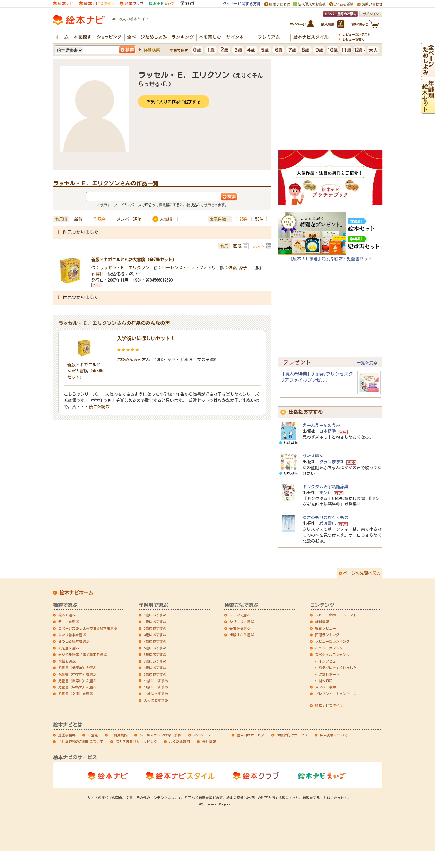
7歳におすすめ (155, 661)
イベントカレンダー (330, 648)
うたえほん (313, 456)
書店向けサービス (250, 735)
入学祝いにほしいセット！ (146, 338)
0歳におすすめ (155, 615)
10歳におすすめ (156, 681)
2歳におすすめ (155, 628)
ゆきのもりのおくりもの (325, 517)
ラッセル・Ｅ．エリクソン (124, 267)
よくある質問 (179, 741)
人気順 (166, 219)
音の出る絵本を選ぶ (73, 641)
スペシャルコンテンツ (332, 654)
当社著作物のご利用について (80, 741)
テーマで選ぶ (239, 615)
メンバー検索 (325, 687)
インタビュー (329, 661)
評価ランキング (327, 635)
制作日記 (325, 681)
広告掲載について (334, 735)
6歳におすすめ (155, 654)
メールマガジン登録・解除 (160, 735)
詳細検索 (151, 49)
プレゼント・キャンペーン (336, 693)
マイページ (202, 735)
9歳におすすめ (155, 674)
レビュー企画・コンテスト (336, 615)
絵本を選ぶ (67, 615)
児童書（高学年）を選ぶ (77, 681)
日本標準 (327, 431)
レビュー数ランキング (332, 641)
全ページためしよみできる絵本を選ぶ (87, 628)
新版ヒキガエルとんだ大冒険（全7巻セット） (133, 259)
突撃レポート (329, 674)
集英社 (325, 492)
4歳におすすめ (155, 641)
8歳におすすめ (155, 667)
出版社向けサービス (292, 735)
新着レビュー (325, 628)
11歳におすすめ (156, 687)
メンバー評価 (128, 219)
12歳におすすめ (156, 693)
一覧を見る (367, 362)
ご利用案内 (119, 735)
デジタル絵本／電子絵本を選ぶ (82, 654)
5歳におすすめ (155, 648)
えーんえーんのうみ (321, 425)
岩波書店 (327, 523)
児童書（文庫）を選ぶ (75, 693)
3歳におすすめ (155, 635)
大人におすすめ (156, 700)
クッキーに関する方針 (242, 4)
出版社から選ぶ (241, 635)
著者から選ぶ (239, 628)
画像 (237, 246)
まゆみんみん (129, 359)
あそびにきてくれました (338, 667)
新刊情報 (322, 621)
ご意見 (93, 735)
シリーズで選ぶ (241, 621)
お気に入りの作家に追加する (174, 101)
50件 (259, 219)
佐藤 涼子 (237, 267)
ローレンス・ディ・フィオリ (189, 267)
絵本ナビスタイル (329, 705)
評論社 (97, 274)
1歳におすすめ (155, 621)
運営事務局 (67, 735)
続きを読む (99, 406)
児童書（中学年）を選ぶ (77, 674)
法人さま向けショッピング (136, 741)
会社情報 (209, 741)
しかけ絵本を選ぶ (72, 635)
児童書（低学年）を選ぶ (77, 667)
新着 (78, 219)
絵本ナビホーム (76, 592)
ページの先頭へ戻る (362, 573)
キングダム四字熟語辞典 (325, 486)
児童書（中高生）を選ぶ (77, 687)
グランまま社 (331, 461)
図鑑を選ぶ (67, 661)
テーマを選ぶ (68, 621)
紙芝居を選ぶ (68, 648)
